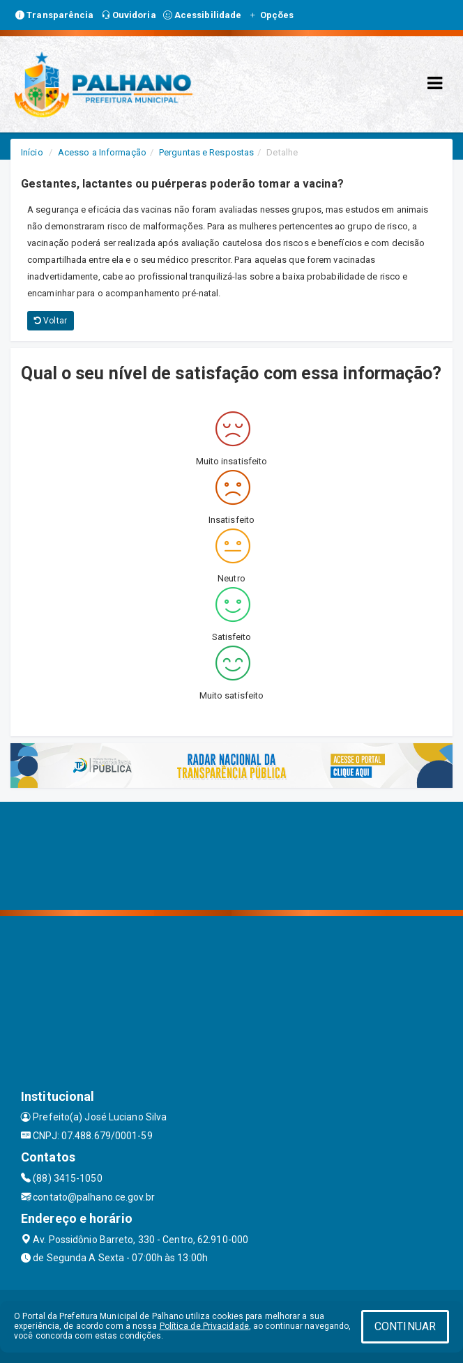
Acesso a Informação (102, 152)
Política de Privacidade (204, 1326)
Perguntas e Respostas (206, 152)
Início (32, 152)
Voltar (50, 321)
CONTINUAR (405, 1326)
